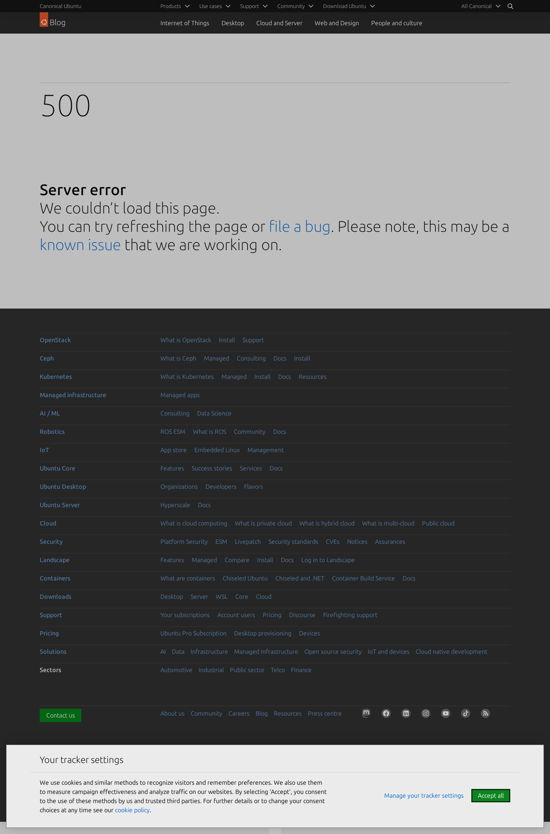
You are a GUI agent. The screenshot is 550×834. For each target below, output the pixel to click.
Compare (237, 559)
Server (199, 596)
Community (249, 431)
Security (51, 541)
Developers (220, 486)
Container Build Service (363, 578)
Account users (236, 614)
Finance (301, 669)
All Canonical (476, 6)
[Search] (510, 6)
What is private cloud (263, 523)
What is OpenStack (185, 339)
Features (172, 468)
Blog (262, 713)
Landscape (55, 559)
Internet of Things (184, 22)
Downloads (55, 596)
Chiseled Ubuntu (245, 578)
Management (265, 449)
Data (178, 651)
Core (241, 596)
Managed (216, 358)
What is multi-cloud (388, 523)
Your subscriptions (185, 614)
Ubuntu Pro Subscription (193, 633)
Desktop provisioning (262, 633)
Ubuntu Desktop (63, 486)
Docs (279, 358)
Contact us (60, 715)
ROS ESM (172, 431)
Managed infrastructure (73, 394)
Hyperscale (175, 504)
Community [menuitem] (291, 6)
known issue (80, 244)
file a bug (300, 226)
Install (227, 339)
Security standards (293, 541)
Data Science (214, 413)
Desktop (233, 22)
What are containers (187, 578)
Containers (55, 578)
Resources (313, 376)
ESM (221, 541)
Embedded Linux (217, 449)
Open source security (333, 651)
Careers (238, 713)
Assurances (390, 541)
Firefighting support (350, 614)
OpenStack (55, 339)
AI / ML (50, 413)
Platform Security (184, 541)
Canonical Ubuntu (60, 6)
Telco (278, 669)
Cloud (48, 523)
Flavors (253, 486)
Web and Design (337, 22)
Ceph (47, 358)
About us (172, 713)
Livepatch (248, 541)
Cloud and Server (279, 22)
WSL (222, 596)
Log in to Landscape (328, 559)
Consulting (251, 358)
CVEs (333, 541)
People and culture (396, 22)
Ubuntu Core (57, 468)
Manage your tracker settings (424, 795)
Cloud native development (451, 651)
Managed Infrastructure (266, 651)
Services (251, 468)
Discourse (302, 614)
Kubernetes (56, 376)
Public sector (247, 669)
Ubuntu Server (60, 504)
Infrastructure (209, 651)
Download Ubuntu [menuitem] (344, 6)
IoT (44, 449)
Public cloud (438, 523)
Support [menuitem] (249, 6)
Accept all (491, 795)
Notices (357, 541)
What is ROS (209, 431)
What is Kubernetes (187, 376)
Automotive (176, 669)
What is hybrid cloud (326, 523)
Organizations (179, 486)
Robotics (52, 431)
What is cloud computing (193, 523)
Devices (309, 633)
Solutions (53, 651)
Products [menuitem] (170, 6)
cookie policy (132, 810)
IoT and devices (388, 651)
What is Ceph (178, 358)
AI (163, 651)
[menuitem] (479, 6)
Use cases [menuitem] (210, 6)
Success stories (212, 468)
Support (253, 339)
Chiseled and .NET (299, 578)
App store (173, 449)
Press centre (325, 713)
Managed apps (180, 394)
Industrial (211, 669)
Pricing (272, 614)
